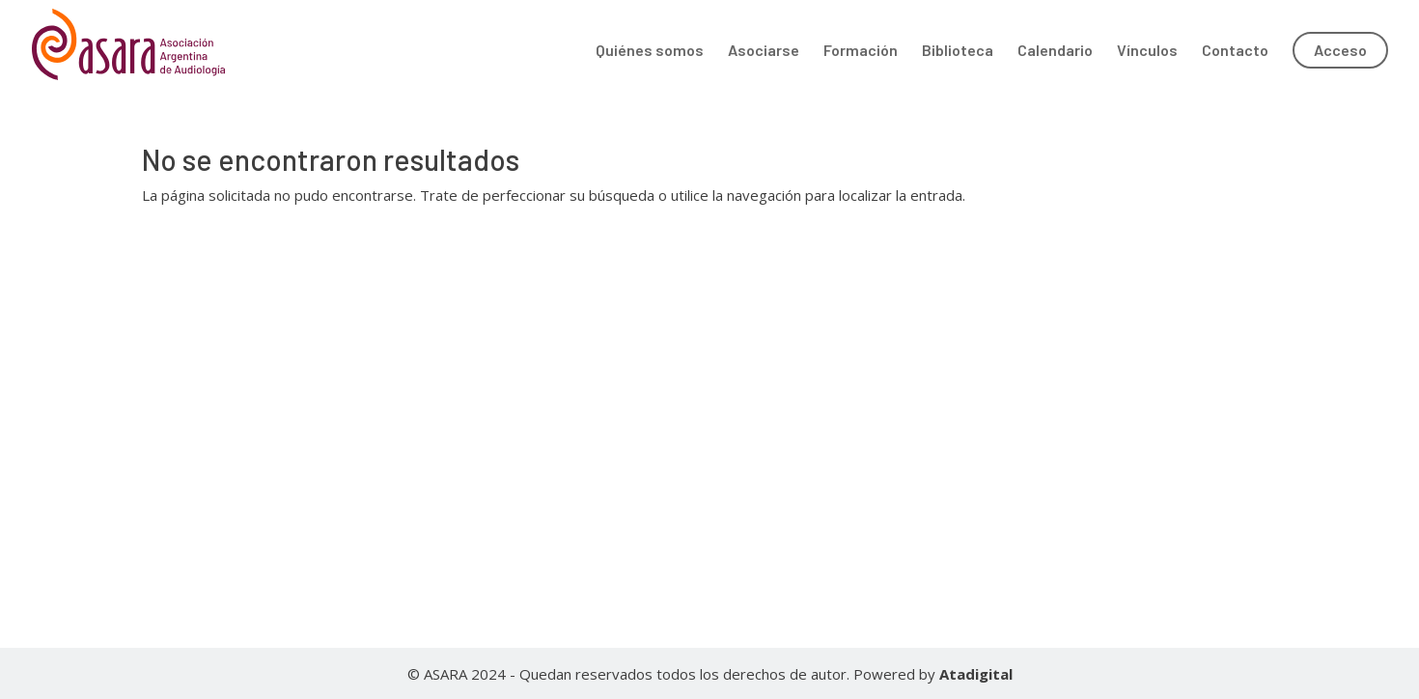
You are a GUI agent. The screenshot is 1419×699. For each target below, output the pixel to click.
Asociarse (763, 51)
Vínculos (1147, 51)
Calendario (1055, 51)
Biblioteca (957, 51)
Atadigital (976, 674)
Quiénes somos (650, 51)
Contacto (1235, 51)
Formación (860, 51)
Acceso (1340, 50)
